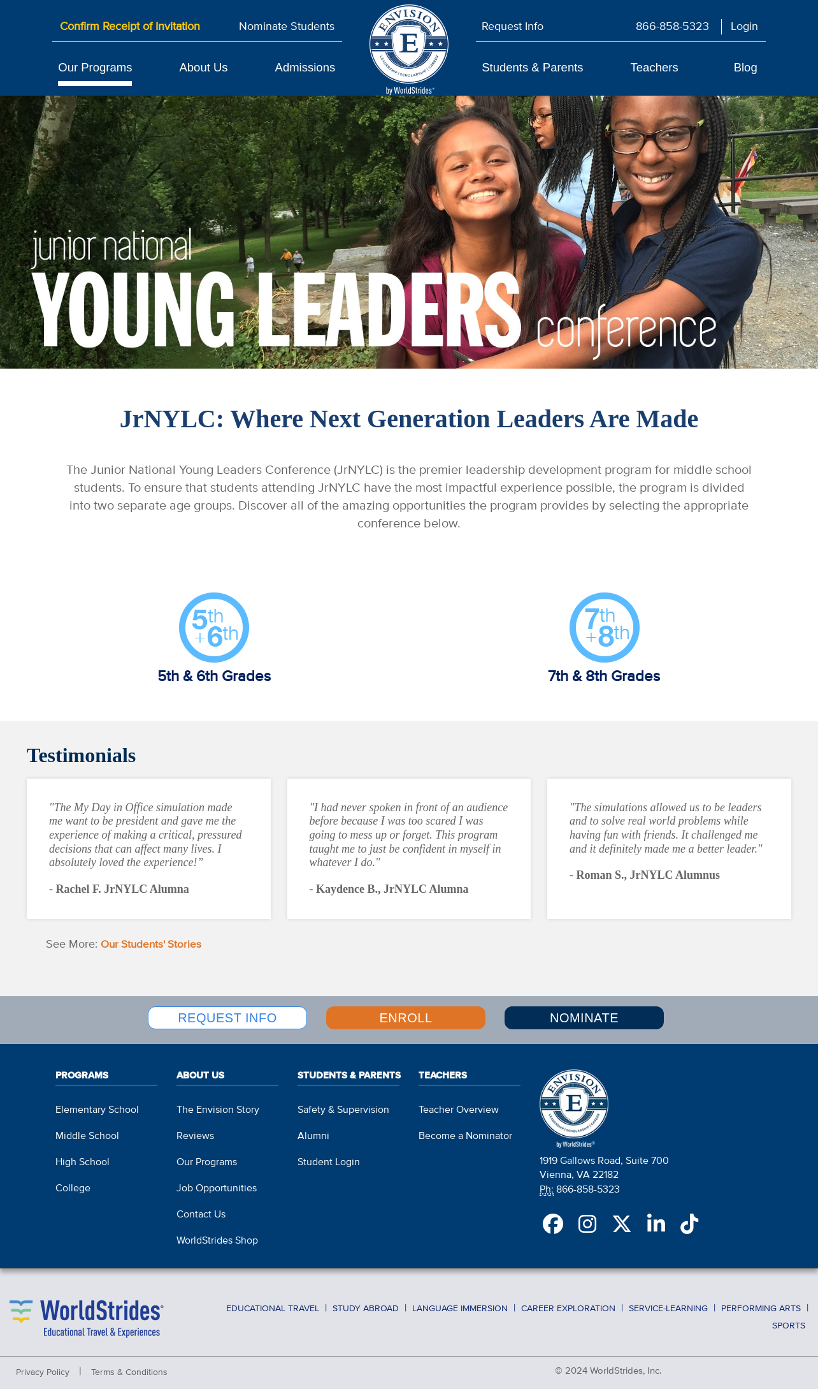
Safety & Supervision (343, 1103)
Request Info (512, 27)
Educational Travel (272, 1301)
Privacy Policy (42, 1366)
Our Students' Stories (154, 944)
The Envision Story (217, 1103)
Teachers (654, 67)
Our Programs (95, 67)
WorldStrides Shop (217, 1234)
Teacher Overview (459, 1103)
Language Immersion (460, 1301)
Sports (788, 1316)
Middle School (87, 1129)
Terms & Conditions (129, 1366)
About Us (203, 67)
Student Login (329, 1155)
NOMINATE (584, 1017)
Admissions (305, 67)
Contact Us (201, 1208)
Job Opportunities (216, 1182)
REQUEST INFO (227, 1017)
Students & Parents (532, 67)
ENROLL (405, 1017)
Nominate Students (286, 27)
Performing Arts (761, 1301)
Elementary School (97, 1103)
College (72, 1182)
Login (744, 27)
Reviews (195, 1129)
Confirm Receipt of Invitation (130, 27)
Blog (745, 67)
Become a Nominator (465, 1129)
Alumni (313, 1129)
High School (82, 1155)
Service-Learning (668, 1301)
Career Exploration (568, 1301)
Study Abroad (366, 1301)
